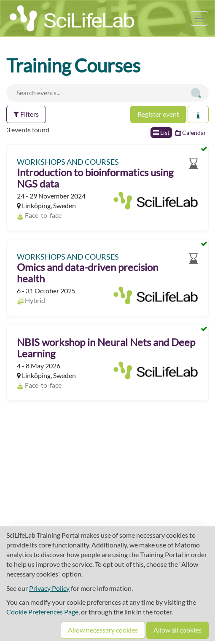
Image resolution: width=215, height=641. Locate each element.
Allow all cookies (177, 630)
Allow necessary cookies (103, 630)
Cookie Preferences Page (42, 612)
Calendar (190, 132)
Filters (26, 114)
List (161, 132)
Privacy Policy (49, 588)
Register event (158, 114)
